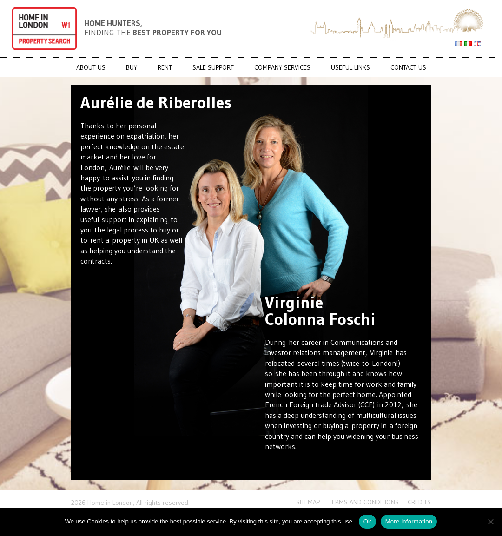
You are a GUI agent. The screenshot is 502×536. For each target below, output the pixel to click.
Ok (367, 521)
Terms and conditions (364, 502)
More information (409, 521)
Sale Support (213, 67)
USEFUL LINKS (350, 67)
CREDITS (419, 502)
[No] (490, 521)
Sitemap (308, 502)
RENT (165, 67)
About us (91, 67)
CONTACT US (408, 67)
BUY (131, 67)
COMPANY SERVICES (282, 67)
